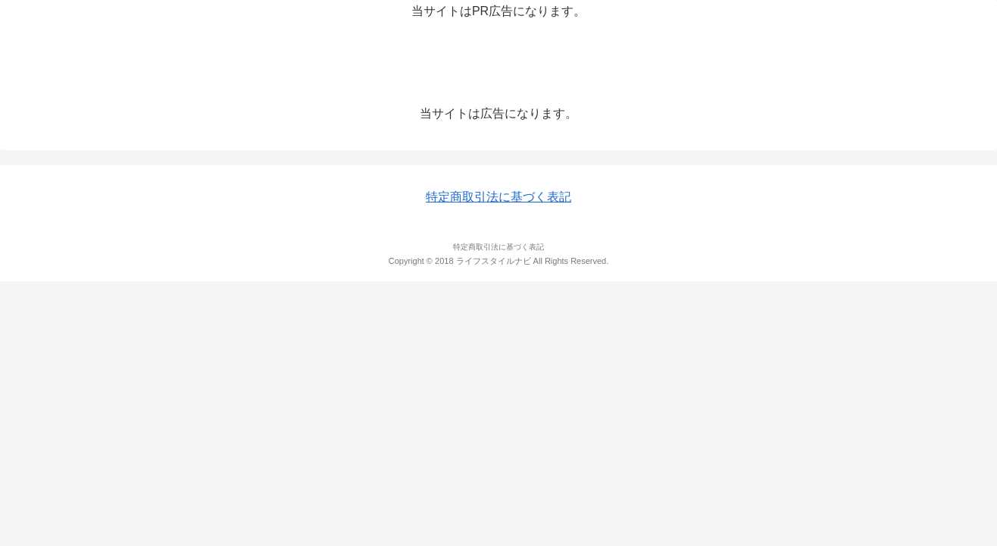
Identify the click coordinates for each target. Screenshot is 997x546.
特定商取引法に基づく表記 (498, 196)
